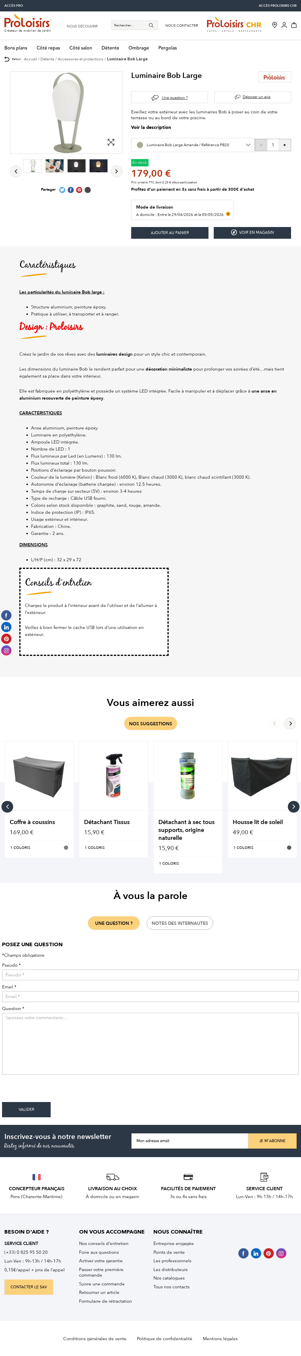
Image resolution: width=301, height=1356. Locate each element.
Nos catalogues (169, 1278)
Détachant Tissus (107, 822)
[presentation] (46, 1090)
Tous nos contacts (171, 1287)
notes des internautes (180, 923)
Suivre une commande (102, 1284)
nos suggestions (150, 724)
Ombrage (139, 48)
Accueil (30, 59)
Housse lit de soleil (258, 822)
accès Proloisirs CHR (278, 6)
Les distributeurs (170, 1269)
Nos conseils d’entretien (104, 1243)
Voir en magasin (252, 232)
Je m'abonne (272, 1141)
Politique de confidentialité (164, 1338)
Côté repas (48, 48)
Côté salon (80, 48)
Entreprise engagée (173, 1243)
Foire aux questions (99, 1252)
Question (13, 1009)
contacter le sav (29, 1287)
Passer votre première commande (101, 1272)
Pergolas (167, 48)
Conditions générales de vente (94, 1338)
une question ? (114, 923)
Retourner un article (99, 1292)
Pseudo (11, 965)
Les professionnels (172, 1260)
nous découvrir (82, 26)
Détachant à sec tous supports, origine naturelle (186, 830)
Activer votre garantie (101, 1260)
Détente (110, 48)
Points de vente (169, 1252)
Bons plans (15, 48)
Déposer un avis (257, 97)
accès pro (13, 6)
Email (9, 987)
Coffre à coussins (32, 822)
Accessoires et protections (80, 59)
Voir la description (151, 128)
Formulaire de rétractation (105, 1301)
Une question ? (175, 97)
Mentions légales (220, 1338)
